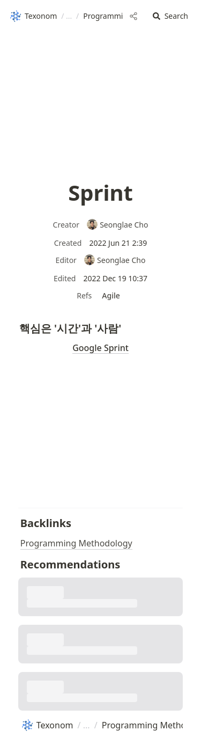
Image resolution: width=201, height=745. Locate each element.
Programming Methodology (76, 543)
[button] (170, 16)
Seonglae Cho (117, 225)
